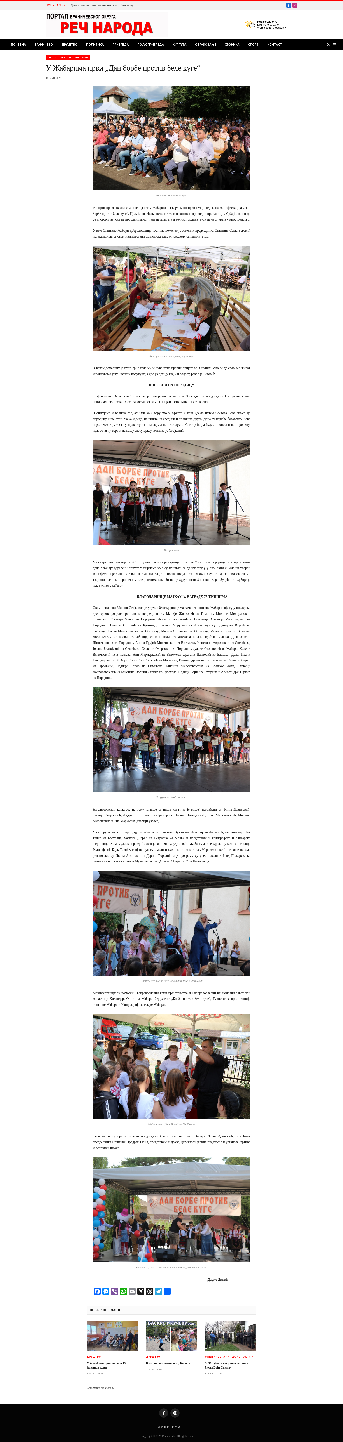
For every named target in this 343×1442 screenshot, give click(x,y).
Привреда (120, 44)
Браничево (44, 44)
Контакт (274, 44)
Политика (95, 44)
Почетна (18, 44)
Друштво (69, 44)
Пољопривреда (150, 44)
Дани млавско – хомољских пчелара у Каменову (102, 5)
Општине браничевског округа (68, 57)
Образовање (205, 44)
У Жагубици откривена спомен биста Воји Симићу (226, 1365)
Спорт (253, 44)
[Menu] (334, 45)
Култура (179, 44)
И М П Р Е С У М (169, 1427)
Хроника (232, 44)
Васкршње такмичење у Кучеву (168, 1363)
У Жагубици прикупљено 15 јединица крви (106, 1365)
